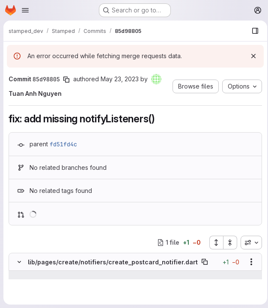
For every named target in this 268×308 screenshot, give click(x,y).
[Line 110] (18, 292)
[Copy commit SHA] (66, 79)
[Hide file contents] (19, 262)
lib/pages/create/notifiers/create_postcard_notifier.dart (113, 262)
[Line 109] (18, 283)
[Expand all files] (213, 242)
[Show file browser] (252, 31)
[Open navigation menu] (25, 10)
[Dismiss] (251, 56)
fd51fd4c (63, 144)
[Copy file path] (205, 262)
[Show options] (249, 262)
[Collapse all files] (228, 242)
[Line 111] (18, 300)
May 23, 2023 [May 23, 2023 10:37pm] (120, 79)
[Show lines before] (19, 275)
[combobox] (248, 242)
